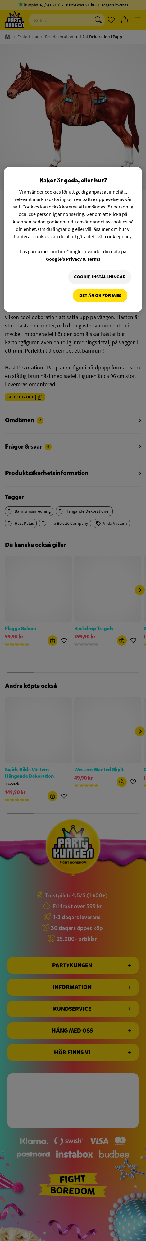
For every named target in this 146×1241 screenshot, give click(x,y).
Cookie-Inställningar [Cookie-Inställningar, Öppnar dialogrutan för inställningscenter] (99, 277)
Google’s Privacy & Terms (73, 259)
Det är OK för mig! (100, 295)
